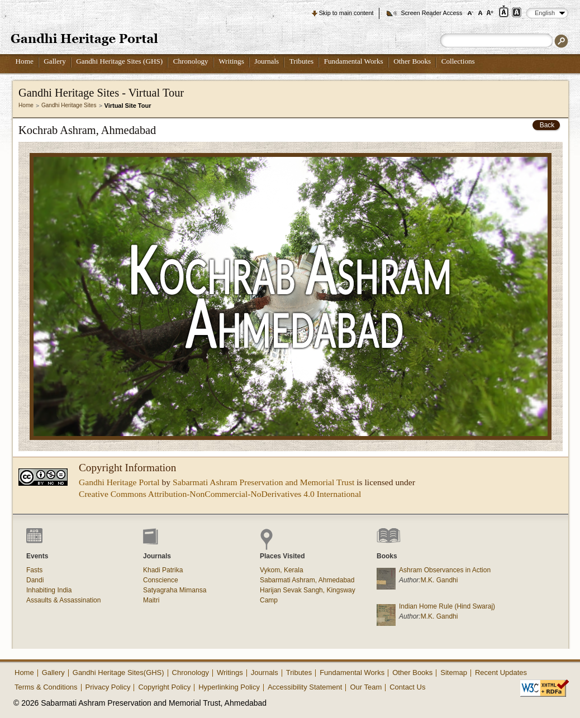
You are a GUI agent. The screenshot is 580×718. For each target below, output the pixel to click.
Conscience (160, 580)
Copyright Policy (164, 687)
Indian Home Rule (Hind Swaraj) (447, 606)
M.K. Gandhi (439, 580)
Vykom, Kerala (281, 570)
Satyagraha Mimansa (174, 590)
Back (547, 125)
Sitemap (453, 672)
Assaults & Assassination (63, 600)
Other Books (412, 61)
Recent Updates (501, 672)
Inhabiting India (49, 590)
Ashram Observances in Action (445, 570)
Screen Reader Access (431, 12)
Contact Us (407, 687)
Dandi (35, 580)
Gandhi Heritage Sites (69, 105)
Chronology (190, 61)
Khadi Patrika (163, 570)
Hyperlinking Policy (229, 687)
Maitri (151, 600)
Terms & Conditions (46, 687)
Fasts (34, 570)
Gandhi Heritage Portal (119, 482)
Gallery (55, 61)
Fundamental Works (353, 61)
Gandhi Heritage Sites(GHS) (118, 672)
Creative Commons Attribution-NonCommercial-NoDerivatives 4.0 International (220, 494)
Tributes (301, 61)
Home (25, 61)
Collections (458, 61)
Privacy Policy (108, 687)
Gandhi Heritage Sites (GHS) (119, 61)
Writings (231, 61)
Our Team (366, 687)
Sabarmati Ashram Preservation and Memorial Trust (263, 482)
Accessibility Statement (305, 687)
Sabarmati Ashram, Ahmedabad (307, 580)
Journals (266, 61)
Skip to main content (346, 12)
